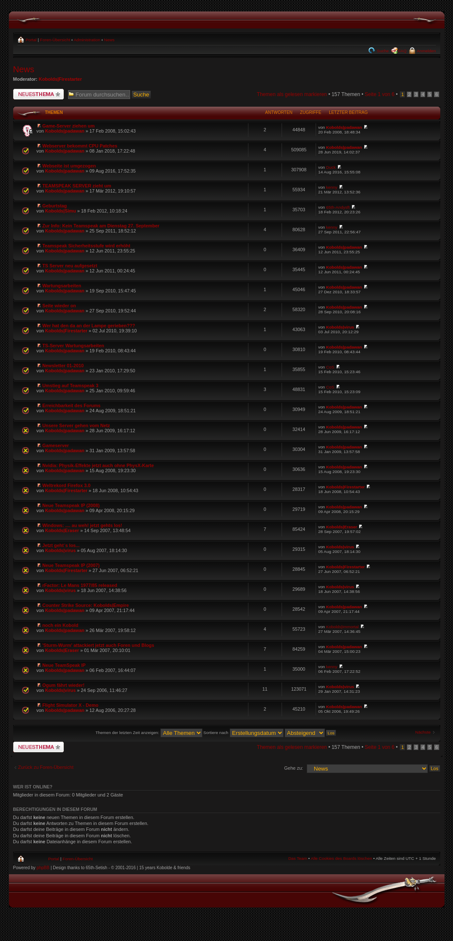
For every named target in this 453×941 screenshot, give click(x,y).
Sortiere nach (243, 732)
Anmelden (426, 50)
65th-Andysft (338, 207)
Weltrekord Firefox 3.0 (67, 485)
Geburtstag (55, 205)
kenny (331, 187)
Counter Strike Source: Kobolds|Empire (86, 605)
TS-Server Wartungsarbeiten (73, 345)
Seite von (379, 94)
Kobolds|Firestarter (60, 79)
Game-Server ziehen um (69, 125)
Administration (87, 39)
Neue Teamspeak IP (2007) (71, 565)
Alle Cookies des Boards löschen (341, 858)
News (109, 39)
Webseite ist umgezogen (69, 165)
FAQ (402, 50)
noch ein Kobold (61, 625)
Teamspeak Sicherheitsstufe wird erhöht (87, 245)
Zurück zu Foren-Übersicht (46, 767)
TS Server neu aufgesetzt (70, 265)
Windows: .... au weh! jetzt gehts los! (83, 525)
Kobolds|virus (340, 327)
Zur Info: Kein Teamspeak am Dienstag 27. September (101, 225)
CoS (330, 367)
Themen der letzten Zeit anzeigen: (149, 732)
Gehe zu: (293, 768)
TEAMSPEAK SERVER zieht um (77, 185)
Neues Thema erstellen (38, 94)
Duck (331, 167)
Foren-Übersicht (55, 39)
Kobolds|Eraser (62, 530)
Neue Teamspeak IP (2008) (71, 505)
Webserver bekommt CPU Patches (80, 145)
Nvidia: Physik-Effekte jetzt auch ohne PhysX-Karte (98, 465)
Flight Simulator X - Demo (71, 705)
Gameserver (56, 445)
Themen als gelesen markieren (292, 94)
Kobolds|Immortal (342, 626)
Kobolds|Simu (60, 210)
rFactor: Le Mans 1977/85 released (80, 585)
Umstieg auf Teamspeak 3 (71, 385)
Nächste (422, 732)
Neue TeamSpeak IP (64, 665)
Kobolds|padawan (64, 130)
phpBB (43, 867)
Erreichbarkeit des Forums (72, 405)
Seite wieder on (59, 305)
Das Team (297, 858)
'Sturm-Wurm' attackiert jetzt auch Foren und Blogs (98, 645)
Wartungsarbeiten (62, 285)
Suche (382, 50)
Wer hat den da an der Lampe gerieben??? (89, 325)
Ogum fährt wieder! (64, 685)
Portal (31, 39)
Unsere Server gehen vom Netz (76, 425)
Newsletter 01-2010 (63, 365)
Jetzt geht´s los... (61, 545)
